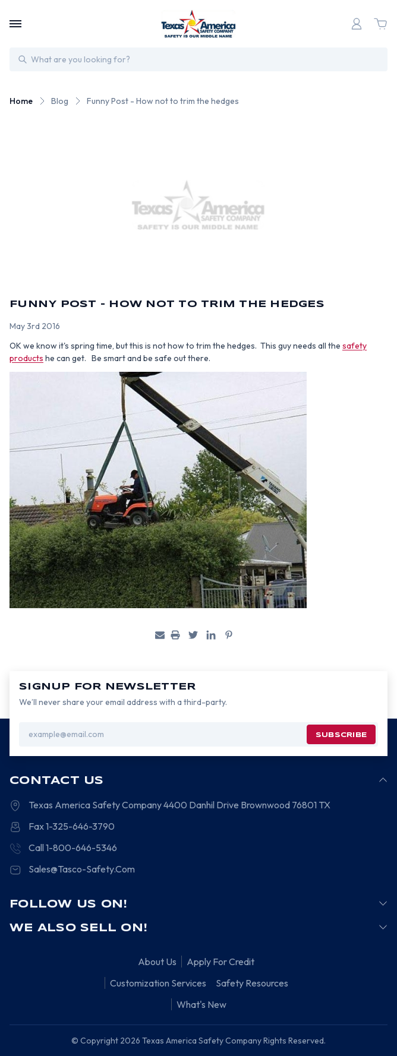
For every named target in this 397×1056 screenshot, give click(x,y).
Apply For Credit (220, 962)
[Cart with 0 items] (380, 24)
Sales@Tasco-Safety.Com (82, 869)
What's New (201, 1004)
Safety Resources (252, 983)
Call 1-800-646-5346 (73, 847)
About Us (157, 962)
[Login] (356, 24)
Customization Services (158, 983)
